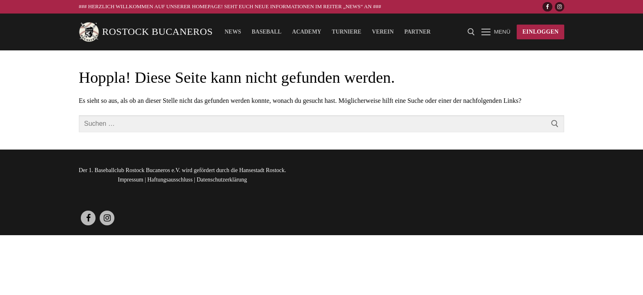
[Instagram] (559, 6)
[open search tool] (471, 32)
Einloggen (540, 32)
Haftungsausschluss (169, 180)
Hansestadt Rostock (262, 170)
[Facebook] (547, 6)
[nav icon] (495, 32)
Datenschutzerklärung (222, 180)
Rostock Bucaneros (157, 31)
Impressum (130, 180)
